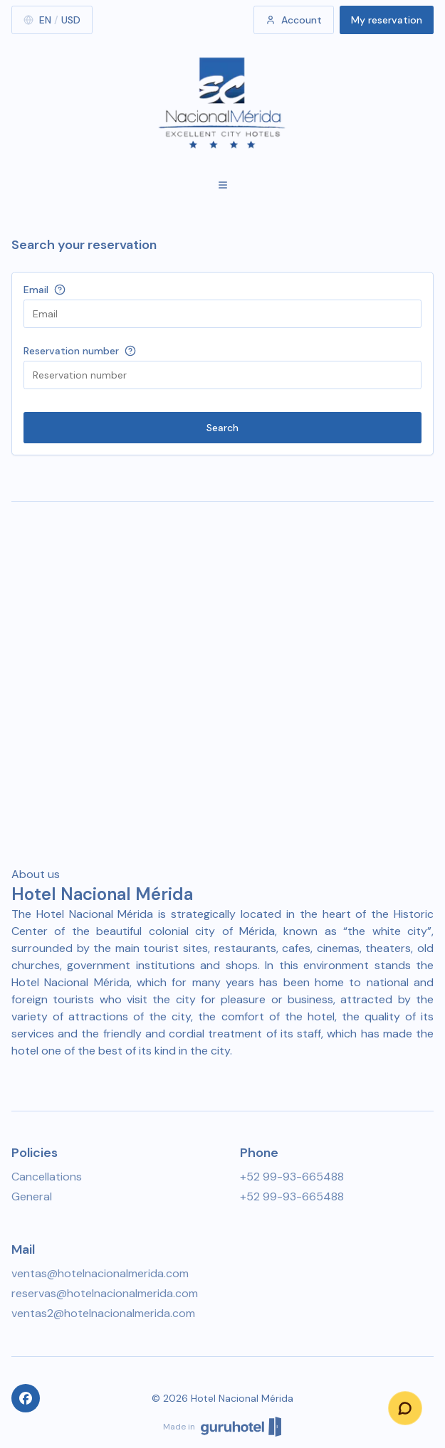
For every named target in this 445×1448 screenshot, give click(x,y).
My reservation (386, 20)
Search (222, 427)
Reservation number (71, 351)
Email (35, 290)
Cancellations (46, 1176)
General (31, 1196)
